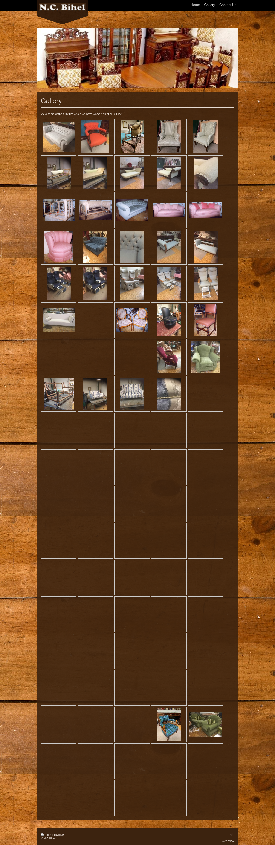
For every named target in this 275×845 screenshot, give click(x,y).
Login (230, 834)
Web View (228, 841)
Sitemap (58, 834)
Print (46, 834)
